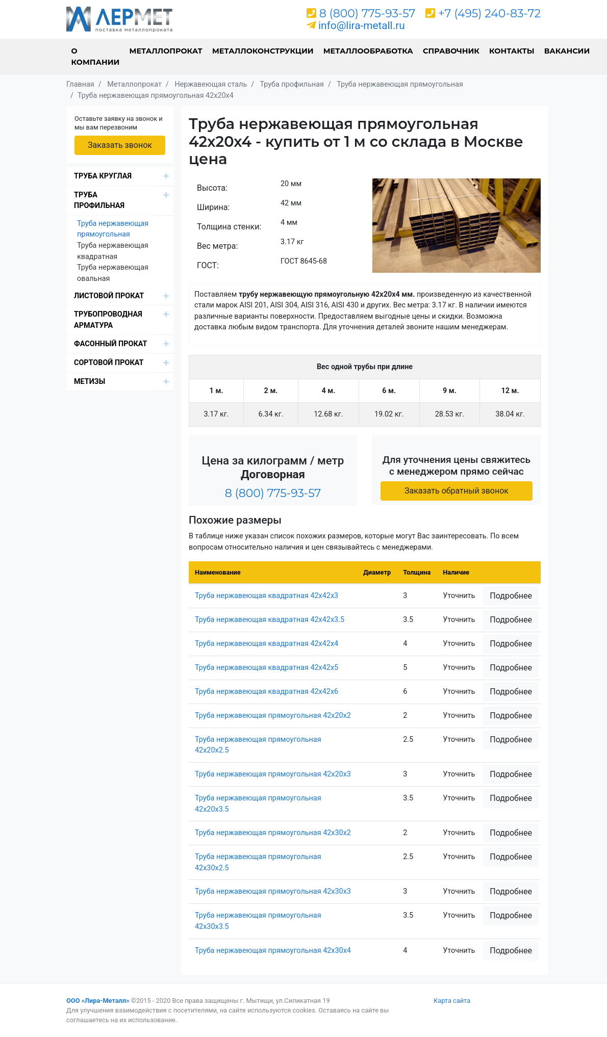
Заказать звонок (120, 145)
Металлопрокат (166, 51)
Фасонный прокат (110, 344)
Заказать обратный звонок (456, 491)
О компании (95, 56)
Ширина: (213, 207)
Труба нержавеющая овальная (112, 273)
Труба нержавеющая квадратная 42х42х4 (266, 643)
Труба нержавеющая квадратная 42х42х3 (266, 595)
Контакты (511, 51)
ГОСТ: (208, 265)
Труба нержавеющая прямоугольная (112, 229)
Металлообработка (368, 51)
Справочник (451, 51)
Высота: (212, 188)
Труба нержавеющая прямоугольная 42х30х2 (273, 832)
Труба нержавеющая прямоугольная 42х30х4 (273, 950)
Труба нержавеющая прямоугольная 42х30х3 (273, 891)
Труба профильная (99, 201)
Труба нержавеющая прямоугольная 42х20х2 (273, 715)
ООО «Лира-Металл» (98, 1000)
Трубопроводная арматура (108, 320)
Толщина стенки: (229, 226)
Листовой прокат (109, 296)
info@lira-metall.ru (361, 25)
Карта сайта (452, 1000)
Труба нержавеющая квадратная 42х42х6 (266, 691)
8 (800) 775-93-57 (367, 13)
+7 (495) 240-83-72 (489, 13)
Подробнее (511, 596)
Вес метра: (217, 246)
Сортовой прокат (108, 362)
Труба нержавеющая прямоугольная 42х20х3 (273, 774)
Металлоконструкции (263, 51)
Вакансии (567, 51)
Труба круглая (103, 176)
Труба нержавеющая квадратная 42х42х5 (266, 667)
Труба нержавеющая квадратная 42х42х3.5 (269, 619)
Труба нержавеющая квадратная (112, 251)
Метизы (89, 381)
